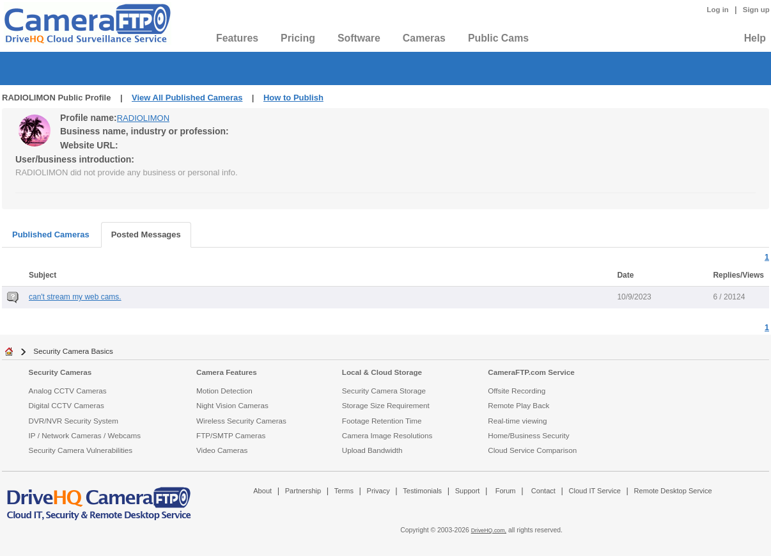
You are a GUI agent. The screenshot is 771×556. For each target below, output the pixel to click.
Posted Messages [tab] (146, 234)
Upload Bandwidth (372, 450)
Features (237, 38)
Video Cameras (221, 450)
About (262, 491)
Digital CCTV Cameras (66, 405)
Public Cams (498, 38)
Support (467, 491)
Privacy (378, 491)
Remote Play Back (518, 405)
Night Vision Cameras (232, 405)
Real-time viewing (517, 421)
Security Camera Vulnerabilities (81, 450)
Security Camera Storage (384, 390)
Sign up (756, 9)
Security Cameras (60, 372)
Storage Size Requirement (386, 405)
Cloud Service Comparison (532, 450)
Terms (344, 491)
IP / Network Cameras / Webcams (85, 435)
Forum (505, 491)
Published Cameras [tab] (51, 234)
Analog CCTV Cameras (68, 390)
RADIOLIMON (143, 118)
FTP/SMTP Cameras (230, 435)
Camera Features (226, 372)
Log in (718, 9)
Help (755, 38)
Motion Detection (224, 390)
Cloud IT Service (594, 491)
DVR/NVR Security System (73, 421)
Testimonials (422, 491)
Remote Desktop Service (673, 491)
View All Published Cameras (187, 97)
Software (359, 38)
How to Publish (293, 97)
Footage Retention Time (382, 421)
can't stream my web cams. (75, 296)
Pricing (298, 38)
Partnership (303, 491)
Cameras (424, 38)
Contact (543, 491)
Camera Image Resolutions (387, 435)
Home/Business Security (528, 435)
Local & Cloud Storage (382, 372)
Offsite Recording (516, 390)
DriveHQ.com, (488, 530)
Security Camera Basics (73, 351)
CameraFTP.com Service (531, 372)
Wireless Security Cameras (241, 421)
